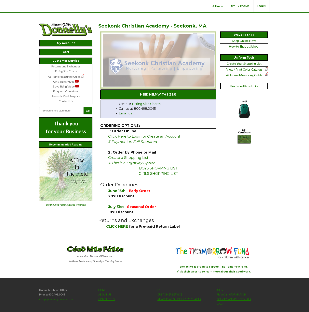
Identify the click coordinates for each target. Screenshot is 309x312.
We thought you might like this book (66, 204)
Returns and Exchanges (65, 66)
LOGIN (261, 6)
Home (217, 6)
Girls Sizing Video (66, 81)
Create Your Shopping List (244, 63)
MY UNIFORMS (240, 6)
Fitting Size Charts (66, 71)
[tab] (65, 43)
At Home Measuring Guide (244, 75)
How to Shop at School (244, 46)
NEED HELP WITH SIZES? (158, 94)
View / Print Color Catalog (244, 69)
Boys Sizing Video (66, 86)
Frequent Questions (65, 91)
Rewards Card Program (66, 96)
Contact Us (66, 101)
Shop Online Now (244, 40)
